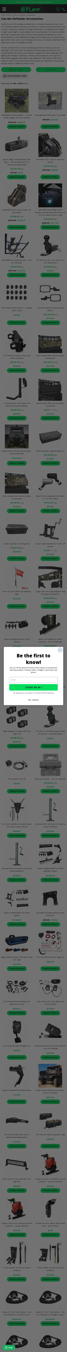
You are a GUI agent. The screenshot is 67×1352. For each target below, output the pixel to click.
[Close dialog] (60, 650)
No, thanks (33, 700)
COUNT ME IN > (33, 687)
